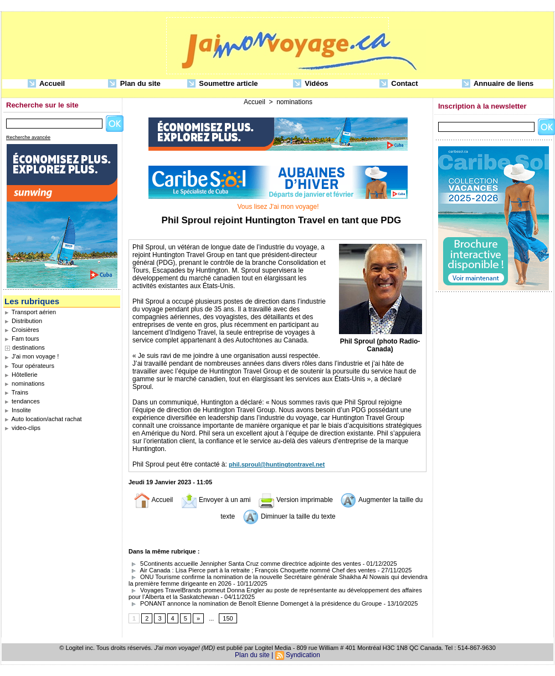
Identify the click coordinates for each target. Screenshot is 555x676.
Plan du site (134, 84)
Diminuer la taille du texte (289, 516)
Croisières (21, 329)
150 (228, 618)
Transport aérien (30, 312)
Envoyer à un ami (216, 500)
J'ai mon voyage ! (31, 356)
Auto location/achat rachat (43, 419)
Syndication (303, 655)
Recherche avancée (28, 137)
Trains (16, 392)
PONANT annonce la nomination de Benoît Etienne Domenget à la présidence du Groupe (255, 603)
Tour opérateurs (29, 365)
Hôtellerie (21, 374)
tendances (22, 401)
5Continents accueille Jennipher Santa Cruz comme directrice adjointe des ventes (245, 563)
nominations (24, 383)
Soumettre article (222, 84)
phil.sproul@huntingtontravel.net (277, 464)
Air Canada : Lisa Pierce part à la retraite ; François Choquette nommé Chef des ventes (253, 570)
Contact (398, 84)
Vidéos (310, 84)
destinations (28, 347)
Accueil (46, 84)
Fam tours (21, 338)
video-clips (22, 427)
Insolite (17, 410)
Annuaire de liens (498, 84)
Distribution (23, 320)
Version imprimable (295, 500)
